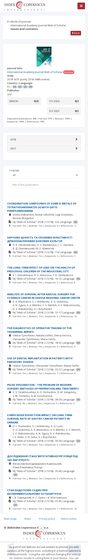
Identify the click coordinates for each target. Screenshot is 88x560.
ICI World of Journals (19, 21)
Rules (27, 518)
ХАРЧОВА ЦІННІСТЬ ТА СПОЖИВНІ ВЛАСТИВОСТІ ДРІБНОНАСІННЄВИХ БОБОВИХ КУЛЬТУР (39, 239)
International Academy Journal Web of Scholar (38, 25)
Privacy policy (47, 518)
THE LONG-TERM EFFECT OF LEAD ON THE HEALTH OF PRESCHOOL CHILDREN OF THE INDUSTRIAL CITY (41, 269)
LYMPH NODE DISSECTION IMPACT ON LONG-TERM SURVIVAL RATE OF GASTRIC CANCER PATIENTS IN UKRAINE (39, 418)
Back (76, 33)
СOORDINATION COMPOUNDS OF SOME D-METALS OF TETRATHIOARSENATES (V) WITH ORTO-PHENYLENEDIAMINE (41, 207)
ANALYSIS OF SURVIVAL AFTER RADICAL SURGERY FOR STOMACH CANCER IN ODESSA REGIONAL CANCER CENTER (43, 296)
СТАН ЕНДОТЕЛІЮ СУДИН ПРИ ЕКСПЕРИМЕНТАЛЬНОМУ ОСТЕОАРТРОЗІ (34, 492)
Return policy (69, 518)
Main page (10, 518)
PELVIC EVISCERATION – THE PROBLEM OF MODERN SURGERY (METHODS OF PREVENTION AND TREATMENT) (42, 386)
